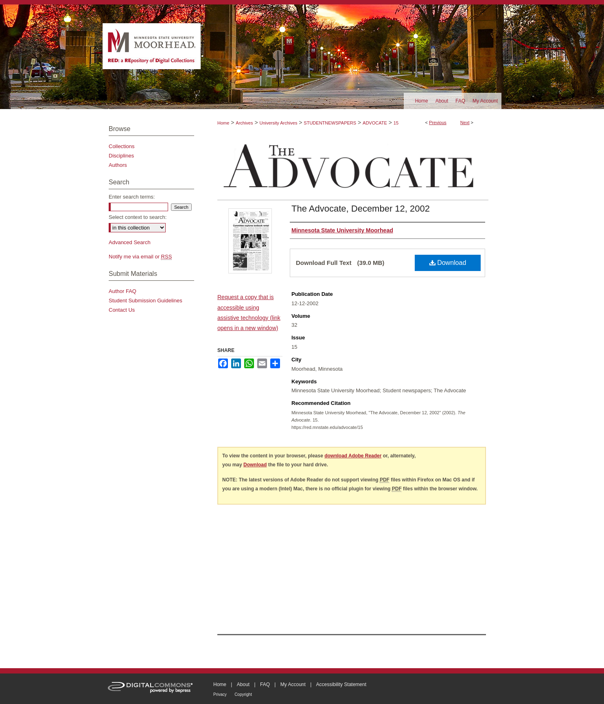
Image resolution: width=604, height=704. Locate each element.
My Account (293, 684)
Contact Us (122, 310)
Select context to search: (137, 217)
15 (396, 122)
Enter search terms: (132, 197)
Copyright (243, 694)
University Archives (278, 122)
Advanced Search (130, 242)
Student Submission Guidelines (145, 300)
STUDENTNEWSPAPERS (330, 122)
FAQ (265, 684)
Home (223, 122)
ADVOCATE (375, 122)
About (243, 684)
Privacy (220, 694)
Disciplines (121, 156)
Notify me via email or (140, 257)
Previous (437, 122)
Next (465, 122)
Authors (118, 165)
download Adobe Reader (352, 456)
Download (447, 262)
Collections (122, 146)
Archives (244, 122)
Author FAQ (122, 291)
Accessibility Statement (341, 684)
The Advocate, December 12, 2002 (360, 208)
